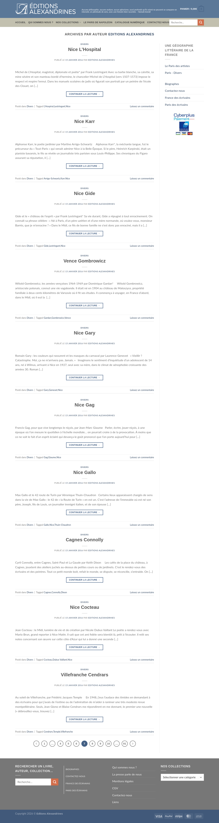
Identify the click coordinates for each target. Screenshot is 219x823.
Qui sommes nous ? (40, 22)
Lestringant (59, 106)
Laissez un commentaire (142, 106)
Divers (84, 44)
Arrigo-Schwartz (52, 178)
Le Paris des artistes (177, 66)
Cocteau (48, 659)
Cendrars (48, 731)
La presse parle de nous (127, 774)
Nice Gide (84, 193)
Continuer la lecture (84, 94)
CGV (115, 788)
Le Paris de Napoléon (98, 22)
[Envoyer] (201, 22)
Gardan (47, 317)
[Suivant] (133, 744)
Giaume (52, 457)
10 (108, 743)
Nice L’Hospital (84, 49)
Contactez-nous (158, 22)
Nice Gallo (84, 472)
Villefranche (67, 731)
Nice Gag (84, 404)
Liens (115, 802)
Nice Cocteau (84, 607)
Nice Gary (84, 332)
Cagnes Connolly (84, 539)
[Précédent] (36, 744)
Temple (56, 731)
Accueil (20, 22)
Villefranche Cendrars (84, 674)
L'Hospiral (49, 106)
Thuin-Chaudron (62, 524)
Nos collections (68, 22)
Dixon (64, 592)
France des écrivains (177, 97)
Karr (63, 178)
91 (124, 743)
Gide (46, 245)
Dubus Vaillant (60, 659)
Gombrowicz (58, 317)
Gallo (46, 524)
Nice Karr (84, 121)
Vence (68, 317)
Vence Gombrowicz (84, 260)
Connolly (56, 592)
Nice (68, 106)
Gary (46, 390)
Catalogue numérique (130, 22)
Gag (46, 457)
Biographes (172, 83)
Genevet (53, 390)
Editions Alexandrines (131, 34)
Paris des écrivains (176, 104)
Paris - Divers (173, 72)
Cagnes (47, 592)
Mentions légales (122, 781)
